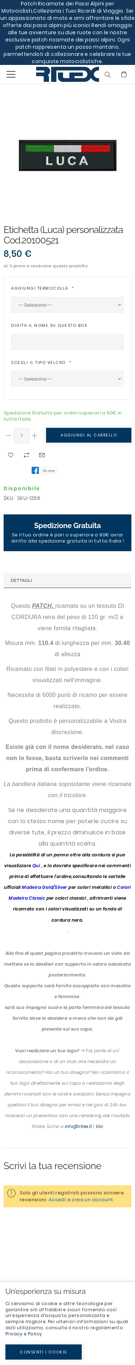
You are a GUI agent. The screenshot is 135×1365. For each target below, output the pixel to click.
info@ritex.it (78, 1126)
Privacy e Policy (23, 1334)
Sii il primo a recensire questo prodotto (45, 266)
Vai (99, 1126)
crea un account (92, 1199)
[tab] (67, 580)
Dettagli (21, 580)
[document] (67, 1323)
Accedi (57, 1199)
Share (48, 471)
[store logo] (51, 74)
